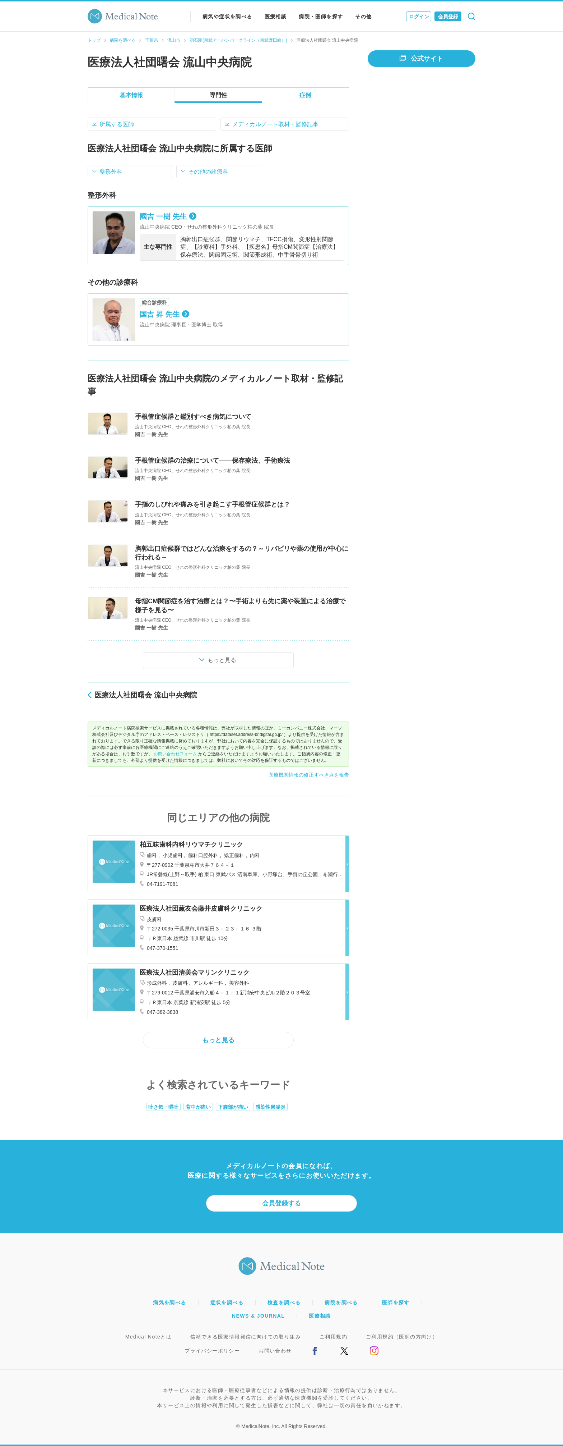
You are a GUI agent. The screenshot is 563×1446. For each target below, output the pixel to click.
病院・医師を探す (321, 16)
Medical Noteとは (148, 1337)
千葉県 (151, 40)
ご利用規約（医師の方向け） (402, 1337)
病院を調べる (123, 40)
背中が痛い (198, 1107)
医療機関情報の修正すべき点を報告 (309, 775)
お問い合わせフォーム (175, 753)
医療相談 (276, 16)
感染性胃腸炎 (270, 1107)
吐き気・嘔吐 (163, 1107)
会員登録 (448, 16)
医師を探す (396, 1302)
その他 (363, 16)
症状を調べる (226, 1302)
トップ (94, 40)
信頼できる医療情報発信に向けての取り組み (245, 1337)
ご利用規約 (333, 1337)
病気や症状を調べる (227, 16)
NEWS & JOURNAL (258, 1315)
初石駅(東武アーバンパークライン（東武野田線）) (238, 40)
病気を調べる (169, 1302)
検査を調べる (284, 1302)
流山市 (173, 40)
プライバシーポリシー (212, 1351)
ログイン (419, 16)
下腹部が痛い (233, 1107)
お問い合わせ (275, 1351)
